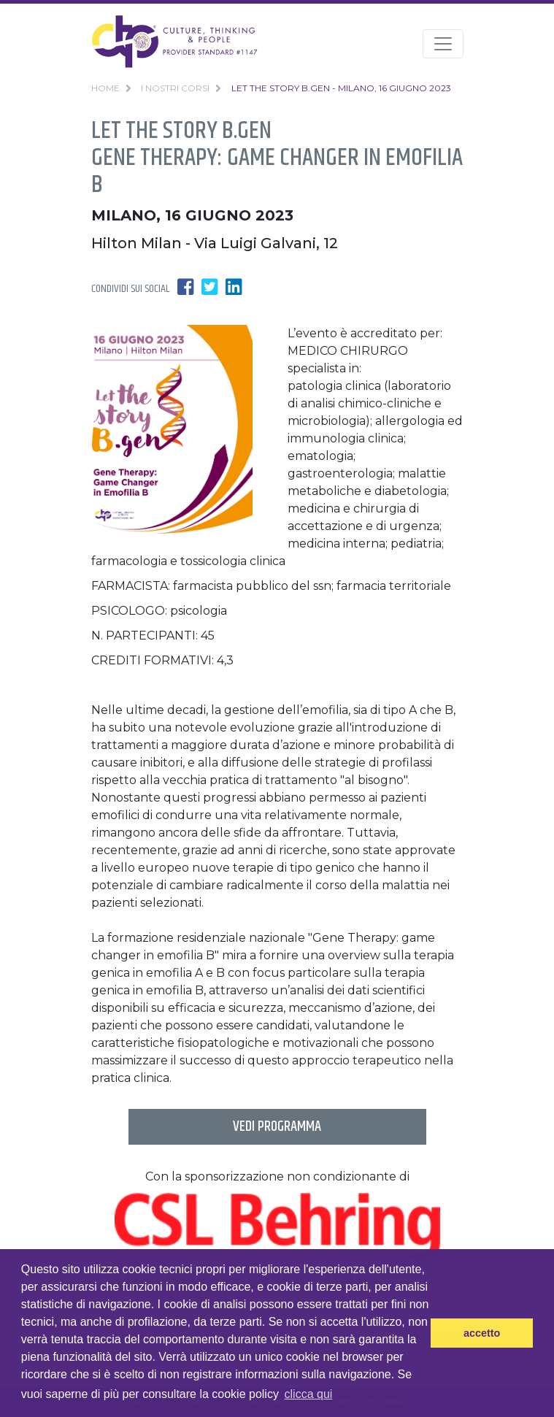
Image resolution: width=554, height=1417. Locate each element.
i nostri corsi (175, 87)
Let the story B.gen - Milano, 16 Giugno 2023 (341, 87)
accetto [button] (481, 1333)
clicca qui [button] (309, 1394)
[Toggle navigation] (443, 43)
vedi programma (277, 1126)
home (105, 87)
